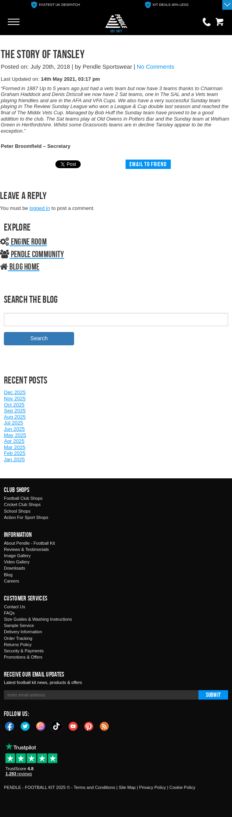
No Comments (155, 66)
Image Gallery (17, 555)
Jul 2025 (13, 423)
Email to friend (148, 164)
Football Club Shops (23, 498)
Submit (213, 694)
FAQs (9, 613)
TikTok (57, 726)
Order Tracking (18, 638)
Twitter (25, 726)
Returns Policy (18, 644)
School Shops (17, 511)
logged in (39, 208)
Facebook (10, 726)
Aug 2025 (15, 417)
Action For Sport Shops (26, 517)
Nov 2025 (15, 398)
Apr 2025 (14, 441)
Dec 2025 (15, 392)
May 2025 (15, 435)
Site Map (127, 787)
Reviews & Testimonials (26, 549)
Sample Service (19, 625)
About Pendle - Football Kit (29, 543)
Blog (8, 574)
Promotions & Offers (23, 657)
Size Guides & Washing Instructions (38, 619)
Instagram (41, 726)
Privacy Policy (152, 787)
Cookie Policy (182, 787)
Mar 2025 (14, 447)
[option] (55, 5)
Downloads (14, 568)
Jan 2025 (14, 459)
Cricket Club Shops (22, 504)
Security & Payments (24, 650)
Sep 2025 (15, 411)
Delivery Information (23, 631)
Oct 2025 (14, 405)
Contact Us (14, 606)
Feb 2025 (14, 453)
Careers (11, 581)
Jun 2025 (14, 429)
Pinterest (89, 726)
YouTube (73, 726)
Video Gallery (17, 561)
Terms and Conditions (94, 787)
